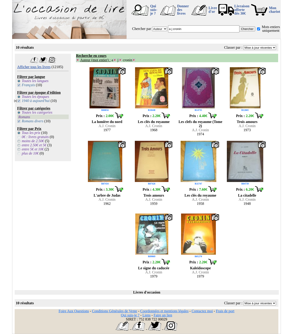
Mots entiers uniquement (271, 28)
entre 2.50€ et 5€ (34, 145)
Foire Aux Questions (74, 311)
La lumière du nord (107, 122)
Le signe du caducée (153, 268)
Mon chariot (274, 9)
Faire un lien (163, 315)
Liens (146, 315)
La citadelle (247, 195)
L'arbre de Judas (107, 195)
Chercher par (141, 29)
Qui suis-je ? (153, 9)
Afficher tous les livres (34, 67)
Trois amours (247, 122)
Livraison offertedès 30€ (242, 9)
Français (28, 85)
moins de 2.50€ (33, 141)
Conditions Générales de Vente (114, 311)
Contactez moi (202, 311)
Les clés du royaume (154, 122)
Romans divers (32, 121)
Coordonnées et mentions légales (164, 311)
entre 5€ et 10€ (33, 149)
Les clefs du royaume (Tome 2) (200, 124)
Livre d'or (213, 9)
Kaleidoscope (200, 268)
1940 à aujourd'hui (36, 101)
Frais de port (225, 311)
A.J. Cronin (106, 126)
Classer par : (233, 47)
